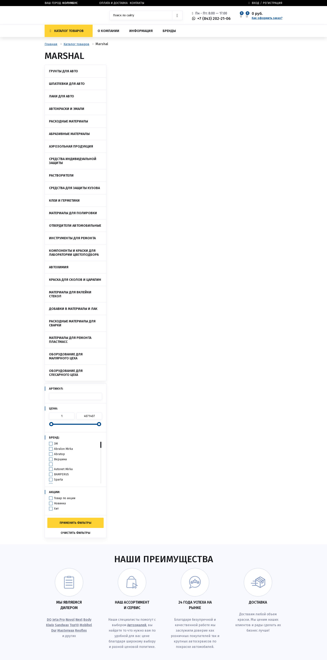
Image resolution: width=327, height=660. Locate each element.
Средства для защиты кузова (74, 188)
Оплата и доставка (113, 3)
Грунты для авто (63, 71)
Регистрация (272, 3)
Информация (141, 31)
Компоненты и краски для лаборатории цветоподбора (74, 253)
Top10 (74, 625)
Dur (54, 630)
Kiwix (50, 625)
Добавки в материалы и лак (73, 309)
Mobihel (86, 625)
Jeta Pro (58, 620)
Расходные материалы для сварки (72, 323)
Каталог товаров (67, 31)
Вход (255, 3)
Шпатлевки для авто (67, 84)
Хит (56, 508)
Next (79, 620)
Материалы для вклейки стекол (70, 294)
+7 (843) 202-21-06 (214, 18)
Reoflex (81, 630)
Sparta (58, 479)
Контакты (137, 3)
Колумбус (70, 3)
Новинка (60, 503)
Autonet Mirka (63, 469)
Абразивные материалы (69, 134)
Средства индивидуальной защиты (72, 161)
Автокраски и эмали (66, 109)
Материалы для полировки (73, 213)
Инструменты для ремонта (72, 238)
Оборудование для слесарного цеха (66, 373)
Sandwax (62, 625)
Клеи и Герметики (64, 200)
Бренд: (54, 437)
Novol (70, 620)
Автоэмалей (136, 625)
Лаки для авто (61, 96)
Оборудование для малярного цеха (66, 356)
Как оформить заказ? (267, 18)
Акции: (54, 492)
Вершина (60, 459)
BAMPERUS (61, 474)
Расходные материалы (68, 121)
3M (56, 443)
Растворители (61, 175)
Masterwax (65, 630)
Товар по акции (64, 498)
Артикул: (56, 388)
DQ (49, 620)
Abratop (59, 454)
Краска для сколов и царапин (75, 280)
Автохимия (58, 267)
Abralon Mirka (63, 449)
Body (87, 620)
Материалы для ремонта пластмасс (70, 340)
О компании (108, 31)
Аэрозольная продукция (71, 146)
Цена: (53, 408)
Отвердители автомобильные (75, 226)
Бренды (169, 31)
